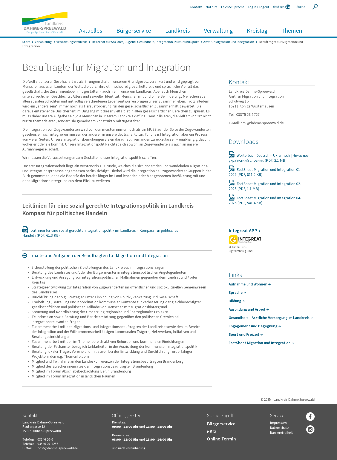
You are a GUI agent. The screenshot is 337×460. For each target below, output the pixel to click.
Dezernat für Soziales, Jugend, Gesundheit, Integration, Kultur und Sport (145, 42)
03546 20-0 (45, 439)
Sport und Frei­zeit (244, 334)
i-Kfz (211, 431)
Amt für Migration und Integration (228, 42)
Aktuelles (90, 31)
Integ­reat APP (243, 230)
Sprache (236, 292)
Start (26, 42)
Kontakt (196, 7)
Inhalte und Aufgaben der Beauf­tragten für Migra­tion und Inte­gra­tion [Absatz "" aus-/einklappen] (98, 255)
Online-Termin (221, 438)
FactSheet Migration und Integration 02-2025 (265, 186)
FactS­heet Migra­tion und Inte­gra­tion (260, 343)
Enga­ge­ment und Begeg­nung (253, 326)
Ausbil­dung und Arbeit (247, 309)
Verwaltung (218, 31)
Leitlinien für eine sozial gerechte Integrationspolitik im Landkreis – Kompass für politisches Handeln (100, 233)
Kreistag (257, 31)
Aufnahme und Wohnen (248, 284)
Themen (292, 31)
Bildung (235, 301)
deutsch (279, 7)
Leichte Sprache (232, 7)
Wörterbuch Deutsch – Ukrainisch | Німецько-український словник (269, 158)
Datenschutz (279, 427)
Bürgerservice (133, 31)
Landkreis (177, 31)
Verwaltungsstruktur (71, 42)
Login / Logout (259, 7)
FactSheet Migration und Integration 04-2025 (265, 200)
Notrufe (212, 7)
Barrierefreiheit (281, 432)
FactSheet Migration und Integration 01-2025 (265, 172)
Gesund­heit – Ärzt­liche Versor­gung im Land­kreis (269, 317)
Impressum (278, 422)
